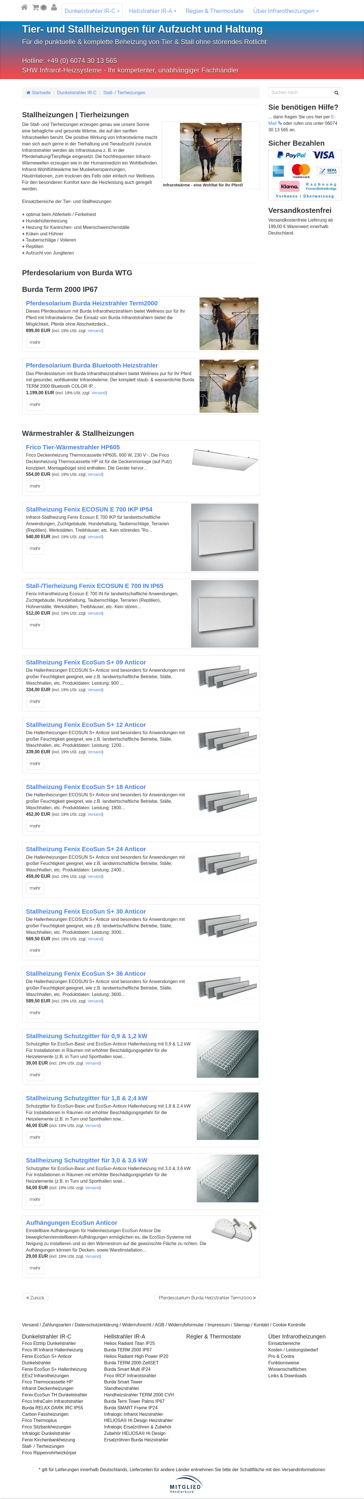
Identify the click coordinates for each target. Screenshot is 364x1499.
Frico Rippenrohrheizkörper (49, 1452)
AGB (159, 1324)
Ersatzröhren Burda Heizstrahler (136, 1439)
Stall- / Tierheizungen (124, 92)
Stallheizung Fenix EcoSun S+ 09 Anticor (86, 662)
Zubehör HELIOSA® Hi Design (135, 1433)
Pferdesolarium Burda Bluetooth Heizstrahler (92, 365)
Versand (95, 330)
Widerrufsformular (186, 1324)
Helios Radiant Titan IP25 (129, 1343)
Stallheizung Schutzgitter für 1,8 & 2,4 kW (87, 1098)
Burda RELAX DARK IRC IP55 (52, 1407)
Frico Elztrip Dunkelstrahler (49, 1343)
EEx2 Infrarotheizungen (45, 1375)
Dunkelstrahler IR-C (92, 11)
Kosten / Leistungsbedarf (293, 1349)
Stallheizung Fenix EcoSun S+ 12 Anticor (86, 724)
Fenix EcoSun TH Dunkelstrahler (55, 1394)
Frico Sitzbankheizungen (46, 1426)
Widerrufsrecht (136, 1324)
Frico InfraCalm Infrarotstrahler (52, 1401)
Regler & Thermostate (215, 11)
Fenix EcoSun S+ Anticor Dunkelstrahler (47, 1359)
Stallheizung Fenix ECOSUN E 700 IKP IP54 (89, 509)
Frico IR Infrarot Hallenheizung (52, 1349)
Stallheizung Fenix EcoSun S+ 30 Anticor (86, 911)
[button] (39, 7)
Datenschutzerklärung (96, 1324)
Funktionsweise (283, 1362)
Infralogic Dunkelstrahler (46, 1433)
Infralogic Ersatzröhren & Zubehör (137, 1426)
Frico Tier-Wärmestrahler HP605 (73, 447)
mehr (35, 342)
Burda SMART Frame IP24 (131, 1407)
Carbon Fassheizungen (45, 1414)
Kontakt (261, 1324)
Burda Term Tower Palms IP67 (134, 1401)
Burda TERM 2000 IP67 (128, 1349)
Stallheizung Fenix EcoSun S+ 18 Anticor (86, 786)
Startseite (38, 92)
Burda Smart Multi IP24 (127, 1369)
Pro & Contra (281, 1356)
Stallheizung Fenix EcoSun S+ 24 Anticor (86, 849)
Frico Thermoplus (39, 1420)
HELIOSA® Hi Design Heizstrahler (138, 1420)
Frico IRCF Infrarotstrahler (130, 1375)
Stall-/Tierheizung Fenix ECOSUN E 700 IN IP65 (95, 585)
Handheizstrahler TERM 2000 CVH (139, 1394)
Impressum (218, 1324)
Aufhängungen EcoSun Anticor (72, 1222)
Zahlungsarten (56, 1324)
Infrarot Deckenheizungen (48, 1388)
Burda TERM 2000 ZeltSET (131, 1362)
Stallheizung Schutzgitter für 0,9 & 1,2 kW (87, 1036)
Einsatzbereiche (284, 1343)
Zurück (35, 1297)
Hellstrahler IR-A (152, 11)
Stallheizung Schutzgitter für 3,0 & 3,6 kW (87, 1160)
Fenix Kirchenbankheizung (48, 1439)
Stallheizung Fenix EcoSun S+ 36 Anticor (86, 973)
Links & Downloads (287, 1375)
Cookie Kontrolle (289, 1324)
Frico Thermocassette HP (47, 1381)
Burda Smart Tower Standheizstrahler (123, 1385)
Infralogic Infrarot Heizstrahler (133, 1414)
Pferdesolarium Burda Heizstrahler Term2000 (92, 303)
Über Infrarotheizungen (286, 11)
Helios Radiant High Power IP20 (136, 1356)
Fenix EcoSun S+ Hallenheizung (54, 1369)
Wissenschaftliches (287, 1369)
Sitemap (241, 1324)
